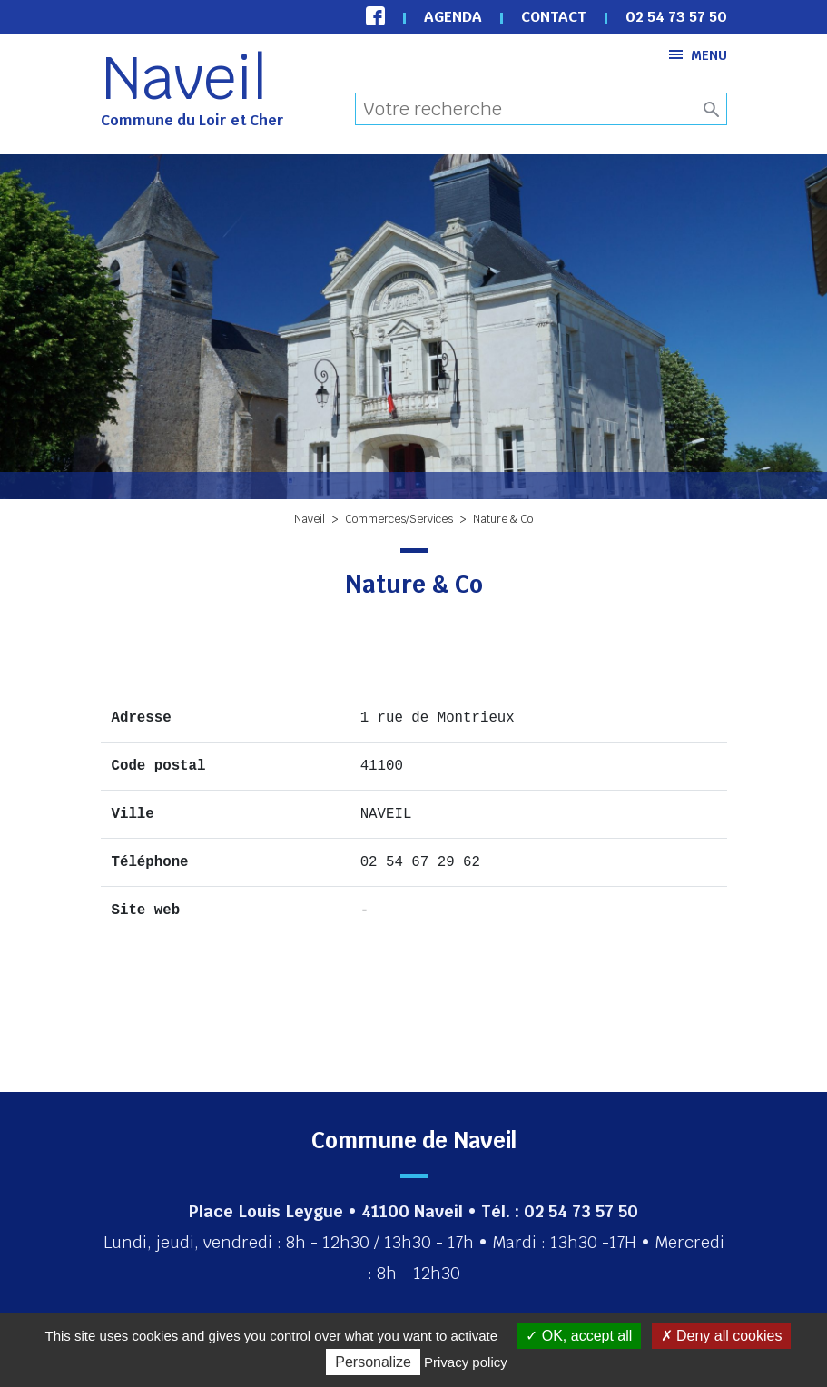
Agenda (453, 16)
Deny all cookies (722, 1335)
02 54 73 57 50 (676, 16)
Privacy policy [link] (465, 1362)
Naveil (184, 78)
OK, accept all (579, 1335)
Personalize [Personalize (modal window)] (373, 1362)
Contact (553, 16)
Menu (698, 55)
